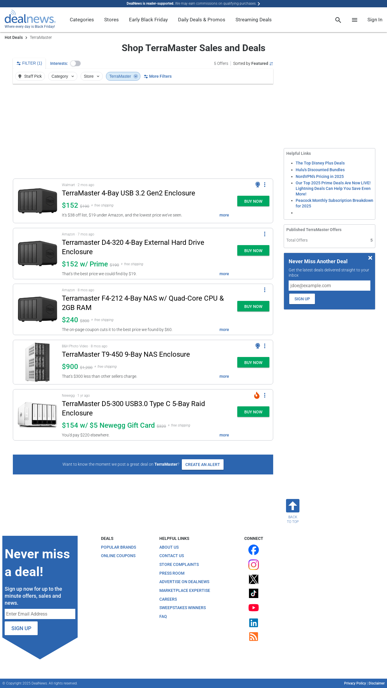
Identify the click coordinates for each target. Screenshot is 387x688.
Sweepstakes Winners (182, 607)
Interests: (59, 63)
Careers (168, 599)
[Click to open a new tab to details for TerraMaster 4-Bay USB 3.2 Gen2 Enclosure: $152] (37, 201)
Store (92, 76)
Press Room (171, 573)
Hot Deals (14, 37)
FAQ (163, 616)
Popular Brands (118, 547)
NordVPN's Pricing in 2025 (320, 176)
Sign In (374, 19)
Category (63, 76)
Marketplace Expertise (184, 590)
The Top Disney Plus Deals (320, 163)
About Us (169, 547)
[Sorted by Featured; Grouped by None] (253, 63)
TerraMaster (123, 76)
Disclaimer (377, 683)
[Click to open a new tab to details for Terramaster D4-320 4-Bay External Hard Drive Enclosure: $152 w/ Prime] (37, 254)
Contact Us (171, 555)
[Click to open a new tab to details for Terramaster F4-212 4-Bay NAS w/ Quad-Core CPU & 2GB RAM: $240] (37, 309)
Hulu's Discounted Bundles (320, 169)
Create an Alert (202, 464)
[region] (143, 131)
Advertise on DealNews (184, 581)
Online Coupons (118, 555)
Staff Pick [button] (30, 76)
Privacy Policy (355, 683)
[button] (75, 63)
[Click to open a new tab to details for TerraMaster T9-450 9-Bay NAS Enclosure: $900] (37, 362)
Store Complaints (179, 564)
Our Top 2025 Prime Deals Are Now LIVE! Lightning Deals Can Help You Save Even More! (333, 188)
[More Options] (264, 184)
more (224, 215)
